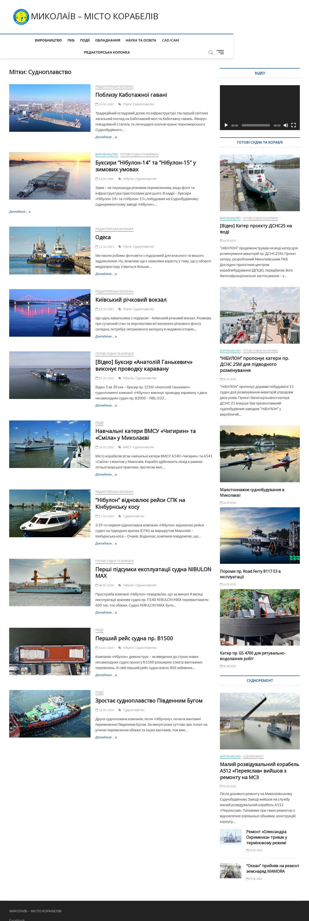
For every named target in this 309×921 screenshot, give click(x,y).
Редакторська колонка (184, 40)
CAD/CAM (147, 40)
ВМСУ (127, 435)
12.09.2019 (104, 698)
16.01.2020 (104, 636)
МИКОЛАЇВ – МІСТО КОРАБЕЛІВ (98, 16)
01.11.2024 (228, 367)
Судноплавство (143, 92)
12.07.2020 (104, 435)
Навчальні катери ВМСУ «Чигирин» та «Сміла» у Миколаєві (145, 422)
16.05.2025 (228, 228)
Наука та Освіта (118, 40)
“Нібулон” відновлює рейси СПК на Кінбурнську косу (140, 491)
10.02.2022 (228, 774)
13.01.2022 (104, 167)
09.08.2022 (228, 654)
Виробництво (25, 40)
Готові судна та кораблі (139, 142)
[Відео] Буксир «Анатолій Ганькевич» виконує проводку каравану (143, 353)
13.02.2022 (104, 92)
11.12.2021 (104, 235)
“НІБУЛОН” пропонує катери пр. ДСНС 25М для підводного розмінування (254, 352)
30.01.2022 (254, 838)
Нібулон (128, 167)
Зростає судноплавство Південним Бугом (149, 688)
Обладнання (84, 40)
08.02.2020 (104, 573)
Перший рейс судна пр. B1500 (134, 626)
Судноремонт (253, 744)
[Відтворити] (226, 113)
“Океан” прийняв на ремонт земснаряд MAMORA (272, 856)
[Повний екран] (293, 113)
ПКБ (47, 40)
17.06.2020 (104, 504)
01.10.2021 (104, 297)
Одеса (103, 225)
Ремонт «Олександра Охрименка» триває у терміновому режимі (266, 825)
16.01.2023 (228, 572)
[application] (260, 95)
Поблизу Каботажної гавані (131, 82)
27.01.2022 (254, 866)
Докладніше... (105, 125)
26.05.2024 (228, 490)
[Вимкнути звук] (285, 113)
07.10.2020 (104, 366)
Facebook (17, 908)
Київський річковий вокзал (131, 287)
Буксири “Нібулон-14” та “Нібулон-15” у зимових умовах (145, 154)
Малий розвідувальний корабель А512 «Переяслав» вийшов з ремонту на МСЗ (259, 759)
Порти (127, 92)
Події (62, 40)
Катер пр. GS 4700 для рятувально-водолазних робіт (253, 644)
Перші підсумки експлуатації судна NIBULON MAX (153, 561)
